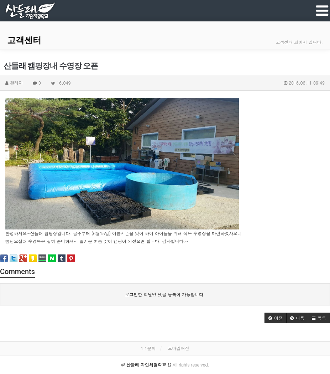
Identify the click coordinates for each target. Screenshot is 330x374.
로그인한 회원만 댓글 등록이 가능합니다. (165, 294)
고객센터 (24, 40)
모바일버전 (178, 348)
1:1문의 (148, 348)
